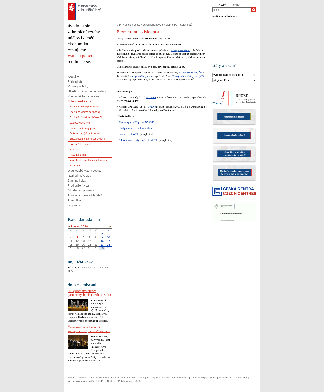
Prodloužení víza (78, 185)
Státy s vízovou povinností (84, 106)
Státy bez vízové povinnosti (85, 112)
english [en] (236, 4)
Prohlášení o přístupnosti (203, 377)
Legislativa (74, 205)
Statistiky (75, 165)
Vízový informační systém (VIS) (188, 76)
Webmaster (241, 377)
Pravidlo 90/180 (78, 154)
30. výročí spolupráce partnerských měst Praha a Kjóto (89, 292)
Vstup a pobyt (132, 24)
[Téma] (234, 80)
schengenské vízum (180, 50)
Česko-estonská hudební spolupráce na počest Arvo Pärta (89, 329)
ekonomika (78, 43)
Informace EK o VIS (129, 134)
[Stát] (234, 75)
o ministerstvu (81, 61)
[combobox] (231, 9)
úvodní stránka (81, 25)
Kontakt (82, 377)
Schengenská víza (153, 24)
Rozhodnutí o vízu (79, 175)
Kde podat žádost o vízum (84, 96)
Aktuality (73, 76)
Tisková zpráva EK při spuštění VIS (136, 122)
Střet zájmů (143, 377)
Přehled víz (75, 81)
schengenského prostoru (142, 76)
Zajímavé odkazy (160, 377)
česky (222, 4)
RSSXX (138, 381)
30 (102, 248)
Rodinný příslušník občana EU (86, 117)
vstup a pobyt (80, 55)
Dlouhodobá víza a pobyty (84, 170)
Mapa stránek (226, 377)
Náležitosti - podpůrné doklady (87, 91)
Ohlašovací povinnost (81, 190)
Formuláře (74, 200)
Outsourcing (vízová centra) (85, 133)
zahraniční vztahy (84, 31)
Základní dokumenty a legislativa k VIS (138, 140)
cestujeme (77, 49)
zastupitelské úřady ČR (190, 72)
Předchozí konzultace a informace (88, 160)
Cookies (111, 381)
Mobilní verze (125, 381)
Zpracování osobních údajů (85, 195)
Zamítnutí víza (77, 180)
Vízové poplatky (78, 86)
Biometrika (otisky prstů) (83, 128)
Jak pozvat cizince (80, 122)
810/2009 (151, 97)
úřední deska (128, 377)
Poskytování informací (107, 377)
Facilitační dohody (80, 144)
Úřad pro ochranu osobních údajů (135, 128)
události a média (83, 37)
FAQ (91, 377)
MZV (119, 24)
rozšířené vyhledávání (224, 16)
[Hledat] (253, 9)
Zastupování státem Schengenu (87, 138)
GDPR (101, 381)
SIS (72, 149)
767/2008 (151, 106)
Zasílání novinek (180, 377)
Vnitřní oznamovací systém (81, 381)
